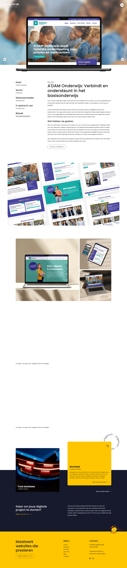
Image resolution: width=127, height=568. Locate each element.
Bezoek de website (57, 147)
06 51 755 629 (93, 547)
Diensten (66, 547)
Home (65, 545)
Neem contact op (22, 514)
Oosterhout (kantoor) (96, 551)
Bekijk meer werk (102, 491)
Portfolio (66, 549)
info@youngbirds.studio (96, 545)
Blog (65, 554)
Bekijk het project (100, 482)
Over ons (66, 552)
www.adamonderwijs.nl (23, 116)
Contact (66, 556)
